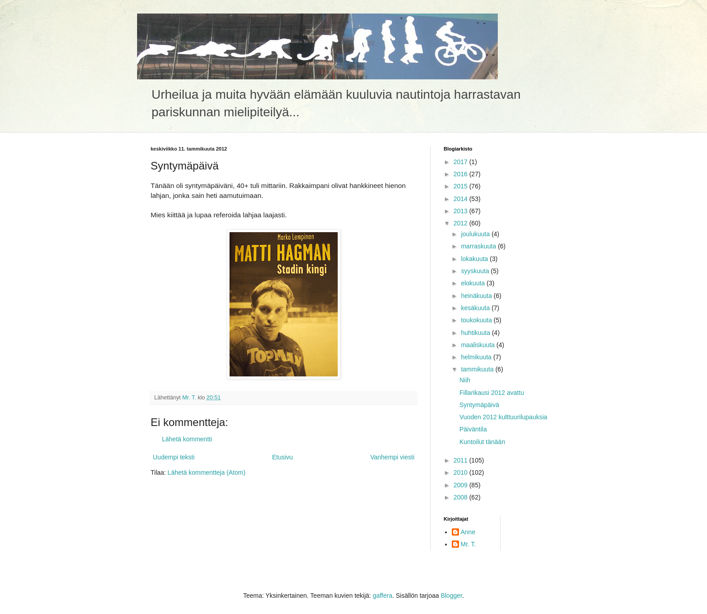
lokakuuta (475, 258)
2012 (461, 223)
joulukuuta (476, 234)
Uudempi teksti (174, 457)
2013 (461, 211)
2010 (461, 472)
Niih (464, 380)
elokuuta (474, 283)
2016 (461, 174)
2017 (461, 161)
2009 (461, 485)
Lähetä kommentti (187, 439)
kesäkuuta (476, 308)
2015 (461, 186)
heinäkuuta (477, 295)
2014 (461, 198)
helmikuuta (477, 357)
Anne (468, 532)
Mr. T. (468, 544)
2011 (461, 460)
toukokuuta (477, 320)
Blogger (451, 595)
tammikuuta (478, 369)
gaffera (382, 595)
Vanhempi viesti (392, 457)
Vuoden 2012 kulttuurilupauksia (503, 417)
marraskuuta (479, 246)
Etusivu (282, 457)
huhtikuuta (476, 332)
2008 (461, 497)
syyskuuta (476, 271)
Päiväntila (473, 429)
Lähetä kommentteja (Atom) (207, 472)
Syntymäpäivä (479, 404)
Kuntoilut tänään (482, 441)
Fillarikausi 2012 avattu (491, 392)
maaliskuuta (478, 344)
